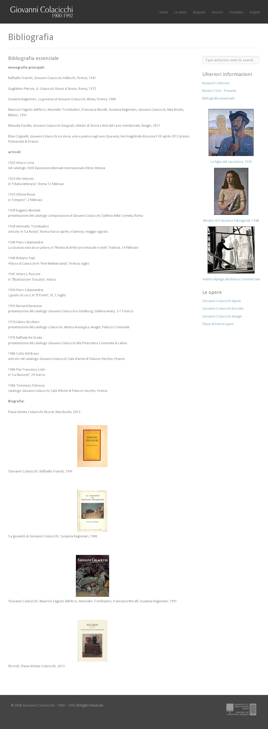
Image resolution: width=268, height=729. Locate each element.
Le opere (180, 12)
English (255, 12)
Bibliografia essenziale (218, 98)
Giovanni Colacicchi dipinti (221, 301)
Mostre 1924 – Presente (219, 91)
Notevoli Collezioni (216, 83)
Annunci (217, 12)
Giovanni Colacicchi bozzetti (222, 308)
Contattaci (236, 12)
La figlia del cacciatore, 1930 (231, 162)
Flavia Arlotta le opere (218, 324)
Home (164, 12)
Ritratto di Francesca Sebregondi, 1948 (231, 220)
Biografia (199, 12)
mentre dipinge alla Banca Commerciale (231, 279)
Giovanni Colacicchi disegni (222, 316)
